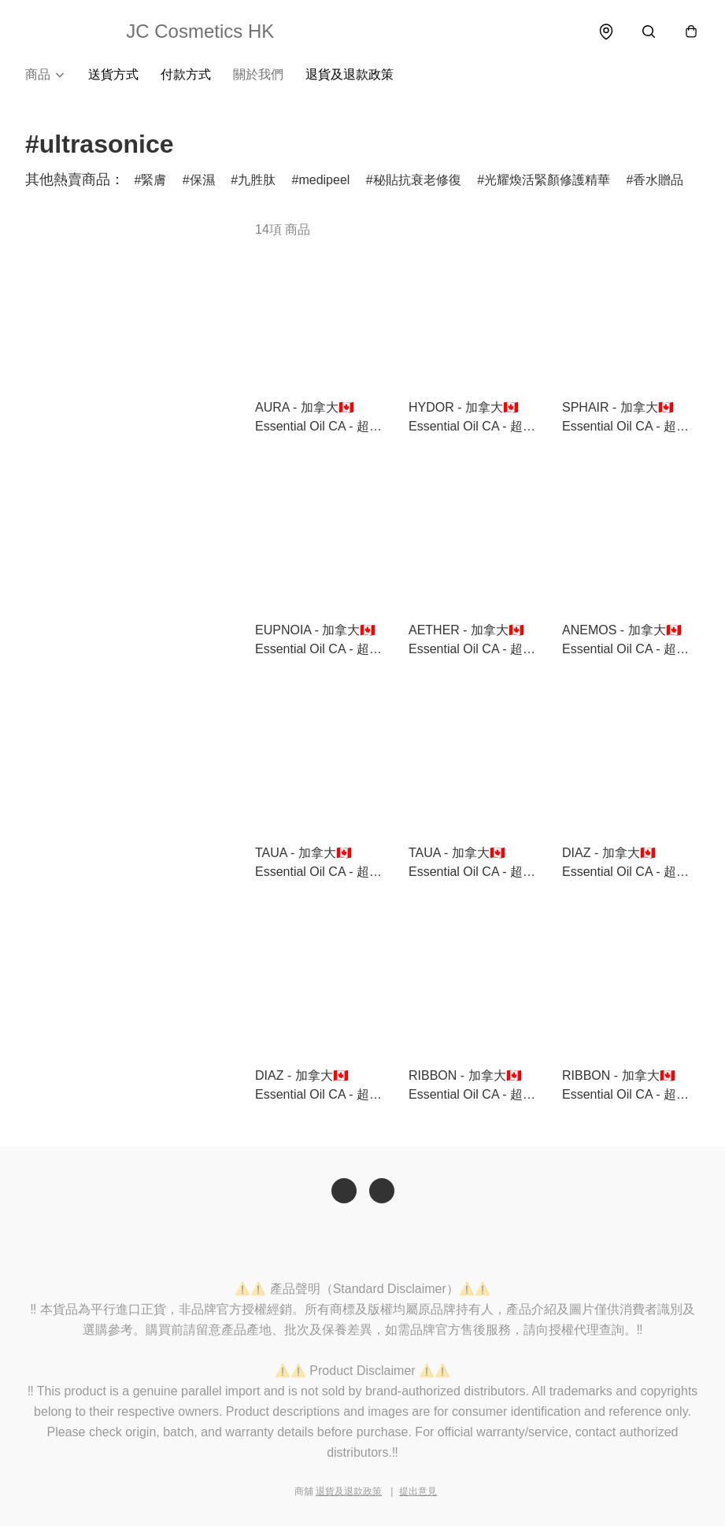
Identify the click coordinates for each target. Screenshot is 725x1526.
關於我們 (258, 75)
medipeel (324, 180)
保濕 (202, 180)
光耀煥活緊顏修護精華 (547, 180)
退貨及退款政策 (349, 75)
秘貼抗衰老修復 (417, 180)
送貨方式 (113, 75)
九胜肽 (257, 180)
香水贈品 (658, 180)
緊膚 (153, 180)
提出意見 (418, 1491)
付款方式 (186, 75)
